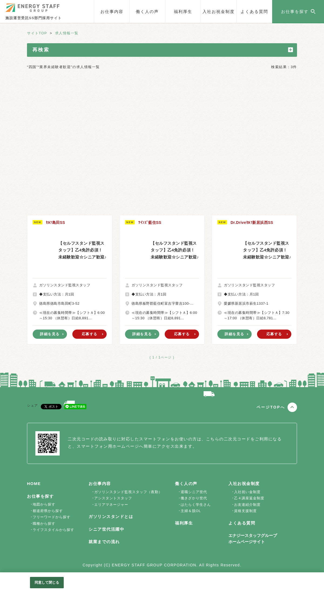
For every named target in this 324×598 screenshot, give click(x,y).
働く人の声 (147, 11)
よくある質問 (254, 11)
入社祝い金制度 (247, 492)
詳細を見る (50, 334)
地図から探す (44, 504)
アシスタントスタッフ (113, 498)
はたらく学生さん (196, 505)
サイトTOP (37, 33)
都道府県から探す (48, 511)
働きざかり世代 (194, 498)
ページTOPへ (270, 407)
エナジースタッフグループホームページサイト (252, 538)
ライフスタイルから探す (53, 530)
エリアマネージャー (111, 505)
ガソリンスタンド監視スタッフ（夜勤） (128, 492)
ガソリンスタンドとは (111, 516)
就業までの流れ (104, 541)
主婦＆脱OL (191, 511)
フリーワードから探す (51, 517)
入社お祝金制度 (218, 11)
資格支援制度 (245, 511)
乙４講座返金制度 (249, 498)
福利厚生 (183, 11)
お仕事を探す (40, 496)
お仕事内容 (111, 11)
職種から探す (44, 523)
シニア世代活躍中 (106, 529)
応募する (89, 334)
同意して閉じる (47, 582)
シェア (32, 405)
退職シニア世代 (194, 492)
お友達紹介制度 (247, 505)
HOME (34, 483)
